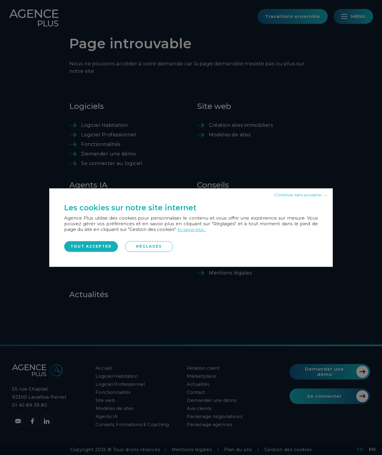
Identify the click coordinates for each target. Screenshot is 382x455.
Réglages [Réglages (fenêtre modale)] (149, 246)
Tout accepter (91, 246)
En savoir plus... (192, 229)
